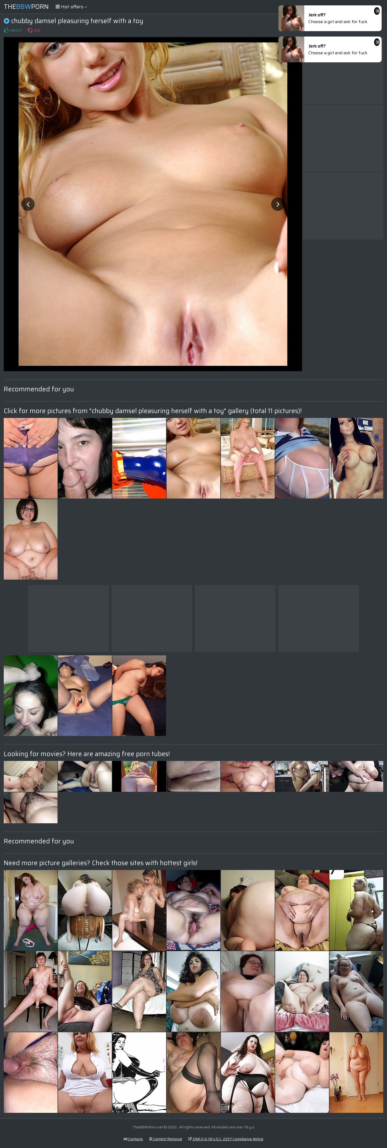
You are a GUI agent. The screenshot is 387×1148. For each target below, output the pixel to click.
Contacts (133, 1139)
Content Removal (165, 1139)
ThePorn (26, 7)
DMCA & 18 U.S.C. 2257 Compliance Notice (225, 1139)
